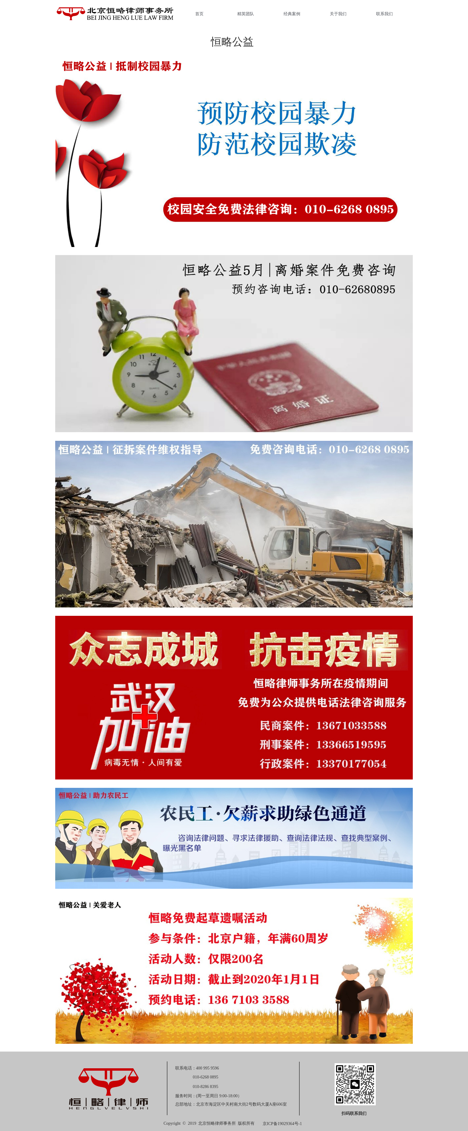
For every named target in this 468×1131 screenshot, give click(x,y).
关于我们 (338, 13)
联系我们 (384, 13)
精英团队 (245, 13)
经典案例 (292, 13)
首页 (199, 13)
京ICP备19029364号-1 (282, 1123)
